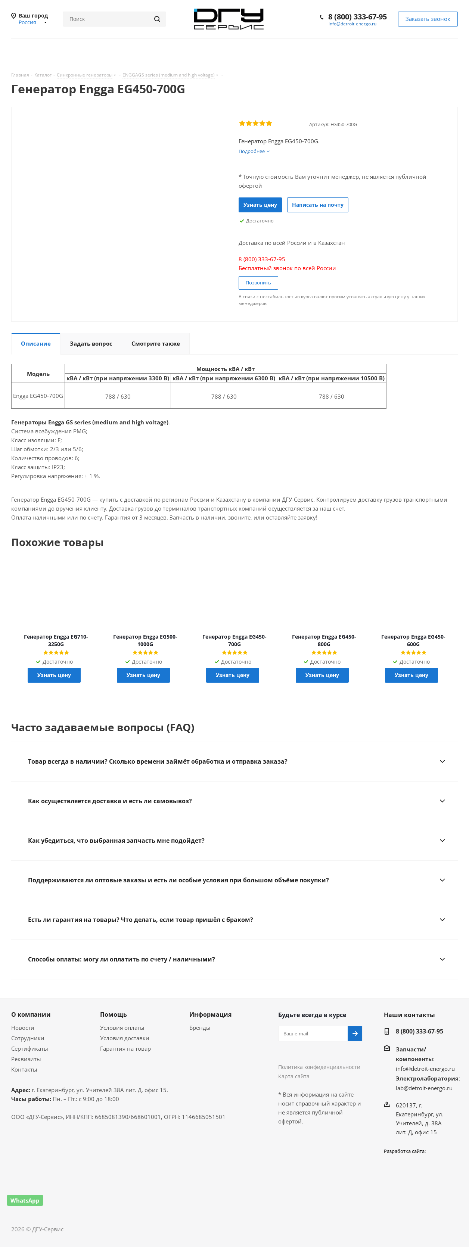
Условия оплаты (122, 1027)
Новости (22, 1027)
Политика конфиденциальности (319, 1066)
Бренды (200, 1027)
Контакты (24, 1069)
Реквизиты (26, 1059)
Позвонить (258, 282)
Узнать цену (260, 204)
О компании (31, 1014)
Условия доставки (124, 1038)
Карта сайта (294, 1076)
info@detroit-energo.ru (352, 24)
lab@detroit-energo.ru (424, 1088)
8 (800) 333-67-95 (357, 17)
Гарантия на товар (125, 1048)
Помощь (113, 1014)
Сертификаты (29, 1048)
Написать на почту (318, 204)
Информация (210, 1014)
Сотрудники (27, 1038)
